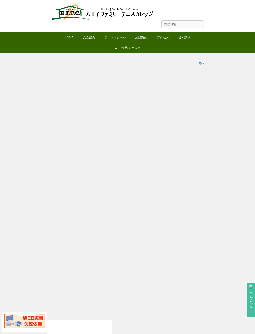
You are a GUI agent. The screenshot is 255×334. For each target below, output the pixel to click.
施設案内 (141, 37)
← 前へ (199, 63)
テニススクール (115, 37)
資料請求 (184, 37)
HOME (69, 37)
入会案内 (89, 37)
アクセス (163, 37)
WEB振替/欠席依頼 (127, 48)
